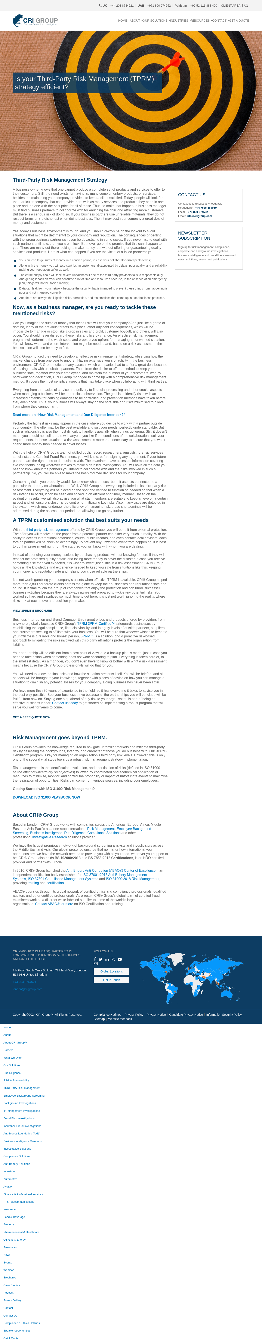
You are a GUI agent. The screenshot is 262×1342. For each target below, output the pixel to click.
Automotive (10, 1179)
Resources (10, 1247)
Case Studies (11, 1285)
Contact (8, 1307)
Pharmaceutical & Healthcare (21, 1232)
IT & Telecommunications (18, 1201)
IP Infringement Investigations (21, 1110)
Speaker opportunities (16, 1330)
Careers (8, 1050)
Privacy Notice (156, 1014)
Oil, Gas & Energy (14, 1239)
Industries (9, 1171)
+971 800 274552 (154, 5)
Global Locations (112, 971)
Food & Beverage (14, 1217)
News (6, 1254)
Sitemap (99, 1019)
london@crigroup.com (27, 989)
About (7, 1034)
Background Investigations (19, 1103)
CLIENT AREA (231, 5)
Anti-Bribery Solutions (16, 1163)
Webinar (8, 1270)
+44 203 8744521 (24, 982)
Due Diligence (12, 1073)
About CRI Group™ (15, 1042)
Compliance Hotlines (107, 1014)
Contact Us (10, 1315)
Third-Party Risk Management (21, 1088)
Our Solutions (11, 1065)
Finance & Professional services (23, 1194)
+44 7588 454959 (206, 207)
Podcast (8, 1292)
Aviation (8, 1186)
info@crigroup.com (199, 216)
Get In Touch (111, 980)
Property (8, 1224)
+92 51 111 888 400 (196, 5)
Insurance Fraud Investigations (22, 1126)
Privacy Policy (134, 1014)
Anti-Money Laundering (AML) (21, 1133)
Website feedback (120, 1019)
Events (7, 1262)
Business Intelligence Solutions (22, 1141)
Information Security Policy (224, 1014)
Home (7, 1027)
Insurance (9, 1209)
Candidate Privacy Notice (186, 1014)
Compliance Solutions (16, 1156)
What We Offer (12, 1057)
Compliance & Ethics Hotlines (21, 1323)
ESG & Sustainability (16, 1080)
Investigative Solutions (17, 1148)
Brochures (9, 1277)
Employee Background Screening (23, 1095)
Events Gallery (12, 1300)
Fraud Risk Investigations (18, 1118)
